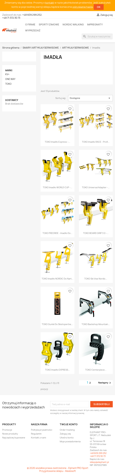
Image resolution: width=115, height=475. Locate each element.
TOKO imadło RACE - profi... (96, 141)
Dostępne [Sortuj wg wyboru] (90, 98)
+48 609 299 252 (32, 14)
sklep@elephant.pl (99, 462)
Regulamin (36, 433)
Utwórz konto (67, 437)
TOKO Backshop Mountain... (96, 324)
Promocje (7, 429)
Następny (105, 383)
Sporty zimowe (49, 24)
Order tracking (67, 429)
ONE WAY (10, 79)
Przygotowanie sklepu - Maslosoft (57, 471)
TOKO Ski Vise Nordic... (95, 278)
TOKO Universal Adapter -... (96, 187)
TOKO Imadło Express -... (57, 141)
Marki (8, 70)
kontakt (49, 2)
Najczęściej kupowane (13, 437)
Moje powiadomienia (70, 441)
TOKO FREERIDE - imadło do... (57, 233)
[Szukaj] (97, 36)
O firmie (30, 24)
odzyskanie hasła (82, 7)
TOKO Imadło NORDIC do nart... (57, 278)
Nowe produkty (10, 433)
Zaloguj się (65, 433)
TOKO (8, 83)
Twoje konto (69, 424)
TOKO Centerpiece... (95, 369)
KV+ (7, 74)
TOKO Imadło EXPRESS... (57, 369)
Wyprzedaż (32, 30)
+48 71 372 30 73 (11, 17)
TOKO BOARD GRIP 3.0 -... (96, 233)
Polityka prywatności (41, 429)
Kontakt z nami (38, 437)
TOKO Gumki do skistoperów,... (57, 324)
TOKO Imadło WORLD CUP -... (57, 187)
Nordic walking (73, 24)
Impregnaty (95, 24)
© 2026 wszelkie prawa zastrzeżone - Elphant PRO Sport (57, 468)
